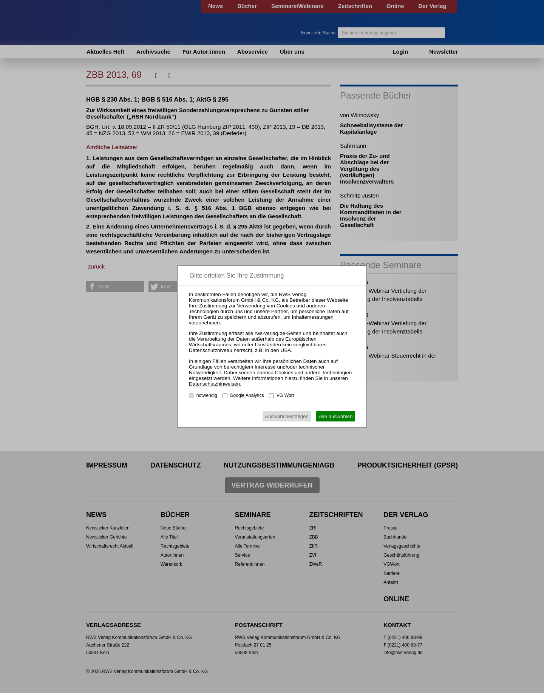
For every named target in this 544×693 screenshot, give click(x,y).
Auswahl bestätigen (287, 416)
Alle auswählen (336, 416)
